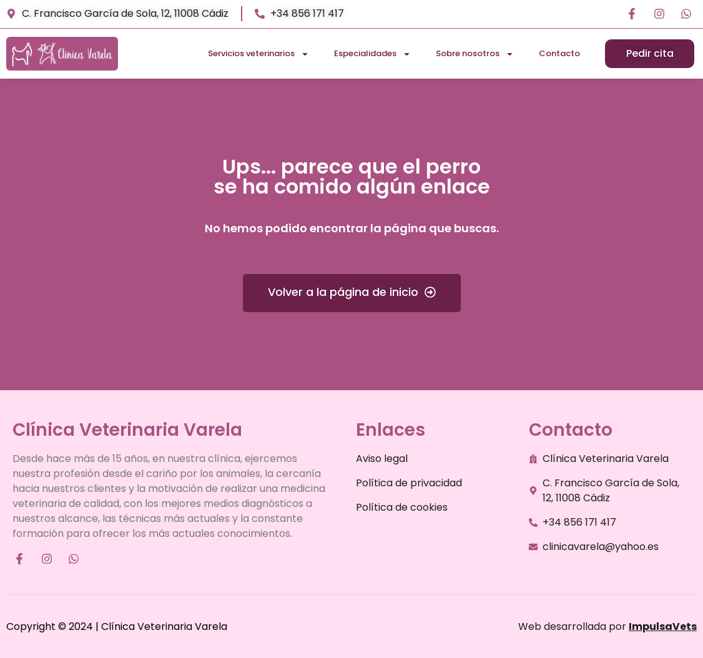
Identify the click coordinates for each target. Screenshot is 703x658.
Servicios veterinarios (258, 54)
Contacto (559, 53)
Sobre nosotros (475, 54)
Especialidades (372, 54)
